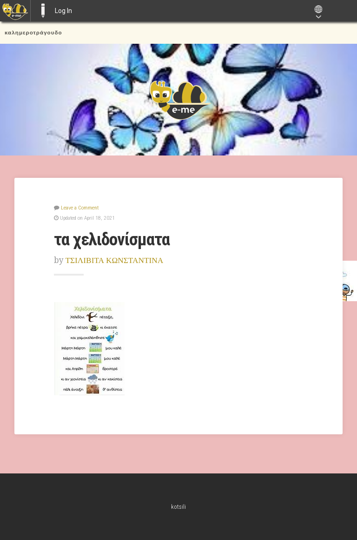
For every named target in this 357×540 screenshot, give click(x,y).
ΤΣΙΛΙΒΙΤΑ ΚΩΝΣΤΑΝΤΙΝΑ (115, 260)
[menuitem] (15, 10)
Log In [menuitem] (63, 10)
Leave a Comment (80, 207)
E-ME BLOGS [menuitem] (43, 10)
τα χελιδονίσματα (112, 239)
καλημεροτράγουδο (33, 32)
